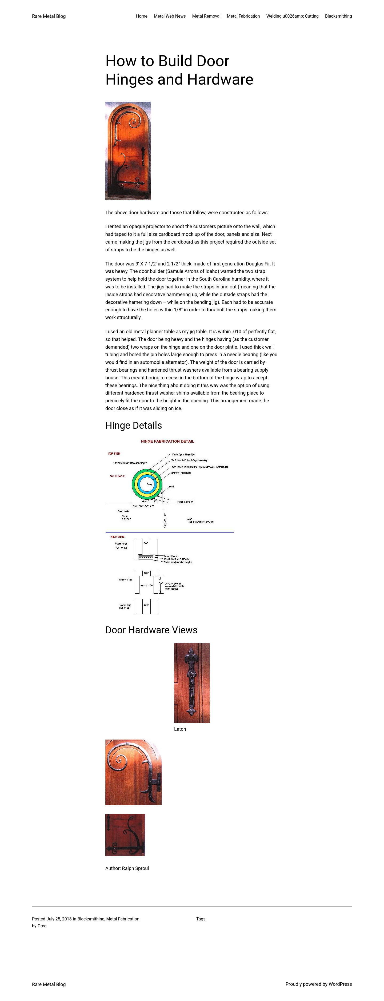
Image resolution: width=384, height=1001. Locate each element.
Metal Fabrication (122, 918)
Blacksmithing (90, 918)
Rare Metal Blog (49, 16)
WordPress (340, 984)
